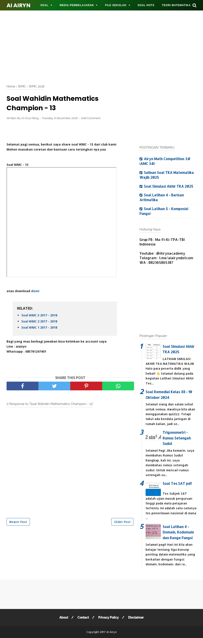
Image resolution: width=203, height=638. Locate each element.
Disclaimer (136, 617)
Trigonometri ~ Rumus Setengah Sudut (177, 438)
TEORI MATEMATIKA (176, 5)
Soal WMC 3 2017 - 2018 (39, 315)
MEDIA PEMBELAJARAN (77, 5)
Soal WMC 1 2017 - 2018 (39, 327)
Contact (83, 617)
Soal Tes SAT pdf (177, 483)
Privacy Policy (108, 617)
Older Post (122, 522)
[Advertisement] (105, 45)
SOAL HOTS (146, 5)
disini (35, 291)
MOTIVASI (47, 15)
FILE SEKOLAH (115, 5)
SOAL (44, 5)
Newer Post (18, 522)
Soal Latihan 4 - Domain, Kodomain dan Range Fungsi (178, 532)
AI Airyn (19, 5)
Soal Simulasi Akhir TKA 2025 (168, 186)
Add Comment (90, 118)
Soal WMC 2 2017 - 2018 (39, 321)
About (63, 617)
